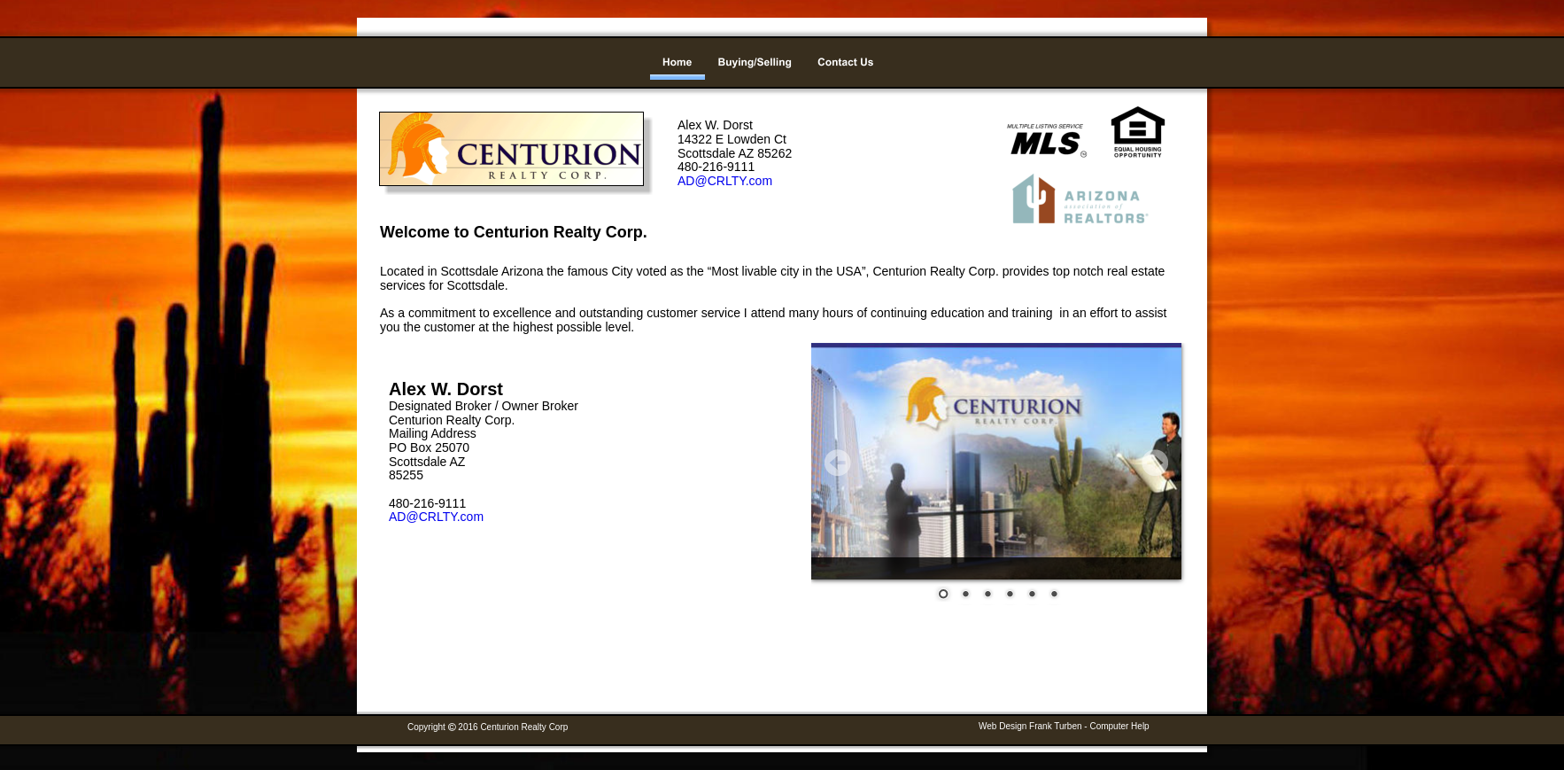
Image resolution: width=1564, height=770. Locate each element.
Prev (838, 462)
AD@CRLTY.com (436, 516)
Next (1155, 462)
